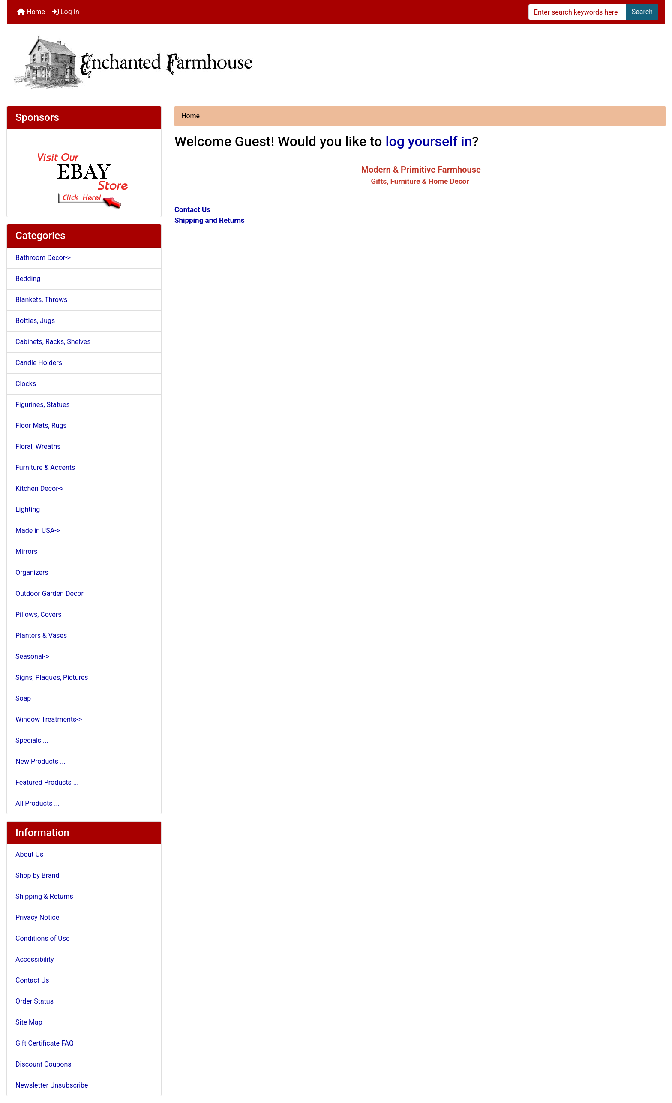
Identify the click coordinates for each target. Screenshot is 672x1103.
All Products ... (37, 803)
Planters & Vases (41, 635)
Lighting (27, 509)
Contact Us (32, 980)
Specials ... (31, 740)
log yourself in (428, 141)
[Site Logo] (336, 61)
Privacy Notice (37, 917)
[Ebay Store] (84, 172)
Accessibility (34, 959)
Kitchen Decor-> (39, 488)
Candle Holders (38, 363)
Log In (65, 12)
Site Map (28, 1022)
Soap (23, 698)
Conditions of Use (42, 938)
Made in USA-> (37, 530)
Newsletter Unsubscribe (51, 1085)
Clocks (25, 384)
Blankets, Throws (41, 300)
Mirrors (26, 551)
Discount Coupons (43, 1064)
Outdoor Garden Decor (49, 593)
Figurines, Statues (42, 405)
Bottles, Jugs (35, 321)
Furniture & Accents (45, 467)
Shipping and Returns (209, 220)
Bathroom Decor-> (43, 258)
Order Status (34, 1001)
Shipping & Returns (44, 896)
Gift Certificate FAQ (44, 1043)
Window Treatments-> (48, 719)
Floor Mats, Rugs (41, 425)
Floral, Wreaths (37, 446)
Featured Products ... (47, 782)
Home (31, 12)
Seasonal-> (32, 656)
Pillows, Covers (38, 614)
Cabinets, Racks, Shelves (52, 342)
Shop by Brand (37, 875)
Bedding (27, 279)
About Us (29, 854)
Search (642, 12)
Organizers (31, 572)
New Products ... (40, 761)
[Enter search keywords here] (577, 12)
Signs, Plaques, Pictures (51, 677)
